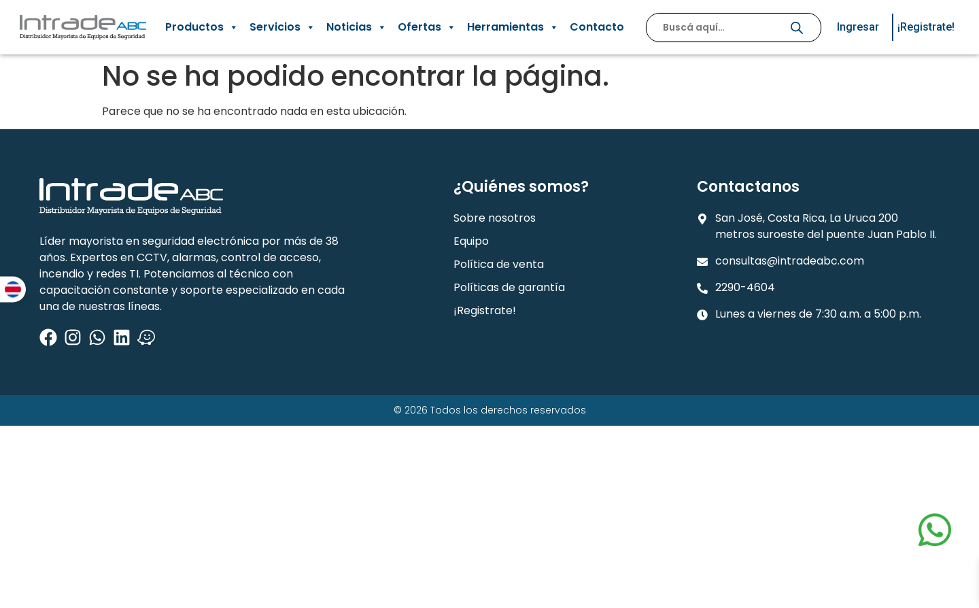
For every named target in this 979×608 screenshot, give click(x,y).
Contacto (597, 27)
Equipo (471, 241)
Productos (202, 27)
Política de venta (498, 264)
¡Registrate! (484, 310)
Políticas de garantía (509, 287)
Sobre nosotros (494, 218)
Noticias (356, 27)
